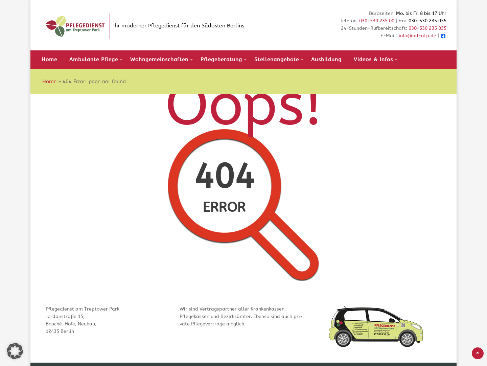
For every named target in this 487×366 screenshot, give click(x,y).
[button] (15, 351)
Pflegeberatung (221, 59)
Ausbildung (326, 59)
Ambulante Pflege (93, 59)
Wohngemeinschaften (159, 59)
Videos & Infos (373, 59)
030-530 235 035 (427, 28)
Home (49, 59)
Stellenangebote (276, 59)
